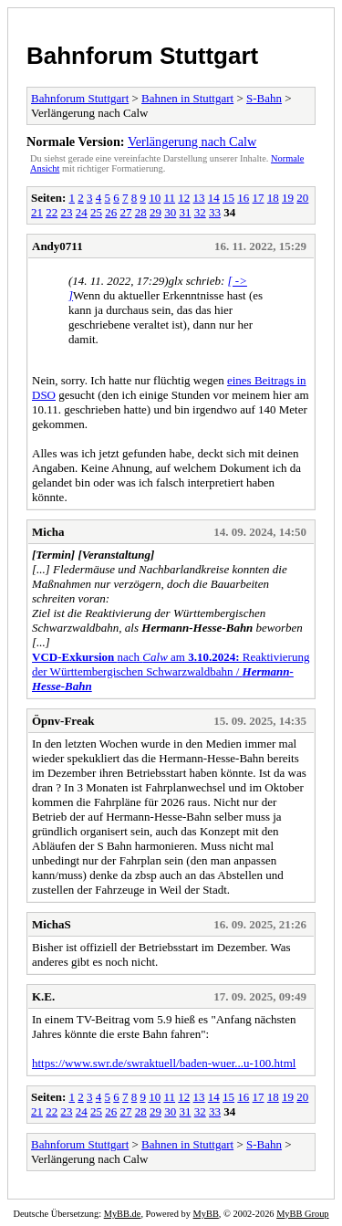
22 (51, 212)
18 (273, 197)
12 (184, 197)
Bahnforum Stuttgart (142, 55)
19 (288, 197)
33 (215, 212)
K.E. (43, 996)
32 (200, 212)
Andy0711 (57, 246)
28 (141, 212)
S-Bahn (264, 98)
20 (302, 197)
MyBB (206, 1214)
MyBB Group (302, 1214)
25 (96, 212)
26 (111, 212)
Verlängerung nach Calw (192, 141)
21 (37, 212)
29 (155, 212)
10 (155, 197)
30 (170, 212)
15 (228, 197)
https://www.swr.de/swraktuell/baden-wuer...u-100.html (163, 1063)
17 (258, 197)
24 (82, 212)
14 (214, 197)
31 (186, 212)
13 (199, 197)
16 (243, 197)
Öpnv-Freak (63, 721)
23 (67, 212)
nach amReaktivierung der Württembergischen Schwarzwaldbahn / (170, 671)
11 (170, 197)
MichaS (51, 924)
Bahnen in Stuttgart (187, 98)
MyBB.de (122, 1214)
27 (126, 212)
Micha (48, 532)
